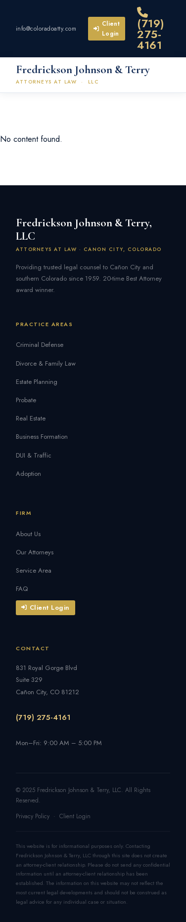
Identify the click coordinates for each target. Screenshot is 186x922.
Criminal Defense (39, 344)
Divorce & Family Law (46, 363)
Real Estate (31, 418)
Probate (26, 400)
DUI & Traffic (33, 455)
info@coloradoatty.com (46, 28)
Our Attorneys (34, 552)
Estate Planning (36, 381)
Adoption (28, 473)
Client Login (106, 28)
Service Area (33, 570)
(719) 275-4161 (150, 29)
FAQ (22, 588)
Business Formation (42, 436)
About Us (28, 534)
